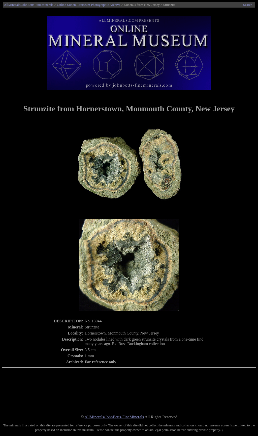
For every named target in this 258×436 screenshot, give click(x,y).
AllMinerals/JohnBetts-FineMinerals (28, 5)
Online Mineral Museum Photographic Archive (88, 5)
